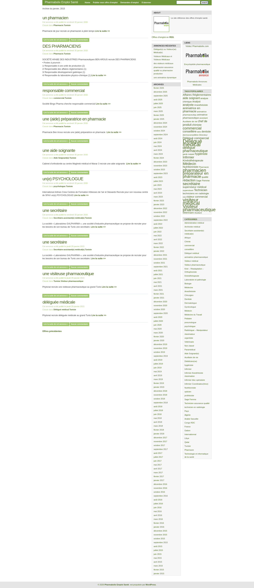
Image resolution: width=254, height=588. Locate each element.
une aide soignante (59, 150)
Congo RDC (190, 423)
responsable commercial (63, 90)
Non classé (189, 346)
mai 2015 (158, 558)
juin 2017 (158, 461)
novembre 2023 (160, 166)
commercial (59, 98)
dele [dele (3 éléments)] (199, 131)
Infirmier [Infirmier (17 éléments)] (188, 157)
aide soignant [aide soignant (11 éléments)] (191, 98)
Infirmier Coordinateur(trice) (196, 384)
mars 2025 (158, 111)
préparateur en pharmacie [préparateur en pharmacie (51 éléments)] (195, 175)
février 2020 (159, 336)
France (187, 427)
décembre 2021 (160, 255)
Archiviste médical (192, 227)
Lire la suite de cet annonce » (56, 40)
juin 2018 (158, 414)
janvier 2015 (159, 573)
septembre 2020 (161, 313)
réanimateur (190, 334)
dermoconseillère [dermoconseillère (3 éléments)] (191, 135)
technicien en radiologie (195, 407)
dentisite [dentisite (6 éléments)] (206, 131)
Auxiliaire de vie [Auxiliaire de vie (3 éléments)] (190, 121)
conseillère (189, 249)
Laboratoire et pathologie (195, 280)
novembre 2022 (160, 212)
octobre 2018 (159, 399)
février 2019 (159, 383)
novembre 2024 (160, 127)
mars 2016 (158, 519)
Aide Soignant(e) (61, 158)
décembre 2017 (160, 437)
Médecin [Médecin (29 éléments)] (189, 164)
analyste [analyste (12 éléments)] (188, 104)
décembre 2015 (160, 531)
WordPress (151, 585)
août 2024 (158, 138)
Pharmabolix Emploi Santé (61, 2)
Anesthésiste (190, 291)
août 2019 (158, 360)
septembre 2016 (161, 496)
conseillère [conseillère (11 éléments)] (189, 131)
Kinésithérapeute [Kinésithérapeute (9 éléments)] (193, 160)
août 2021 (158, 270)
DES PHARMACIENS (62, 46)
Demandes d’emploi (129, 2)
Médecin (188, 311)
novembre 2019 (160, 348)
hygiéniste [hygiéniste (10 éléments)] (201, 153)
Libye (187, 438)
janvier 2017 (159, 480)
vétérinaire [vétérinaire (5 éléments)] (188, 212)
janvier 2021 (159, 298)
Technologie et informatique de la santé (196, 455)
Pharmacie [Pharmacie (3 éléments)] (204, 167)
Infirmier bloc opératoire (195, 380)
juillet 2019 (158, 364)
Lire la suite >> (102, 31)
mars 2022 (158, 243)
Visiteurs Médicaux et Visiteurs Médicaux (163, 58)
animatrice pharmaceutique (196, 257)
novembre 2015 (160, 535)
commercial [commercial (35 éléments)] (192, 128)
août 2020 (158, 317)
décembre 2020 (160, 302)
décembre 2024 (160, 123)
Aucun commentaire (79, 40)
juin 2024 (158, 142)
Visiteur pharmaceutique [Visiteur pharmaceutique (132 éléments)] (199, 208)
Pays (187, 411)
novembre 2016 (160, 488)
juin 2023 (158, 185)
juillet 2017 (158, 457)
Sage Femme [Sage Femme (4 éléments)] (203, 180)
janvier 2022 (159, 251)
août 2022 (158, 224)
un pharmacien (55, 17)
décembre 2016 (160, 484)
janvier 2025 (159, 119)
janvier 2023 (159, 204)
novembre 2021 (160, 259)
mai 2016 (158, 511)
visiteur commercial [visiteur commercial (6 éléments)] (197, 196)
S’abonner (146, 2)
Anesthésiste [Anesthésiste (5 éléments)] (201, 105)
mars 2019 (158, 379)
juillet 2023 (158, 181)
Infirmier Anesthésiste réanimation (194, 374)
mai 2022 (158, 235)
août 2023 (158, 177)
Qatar (187, 442)
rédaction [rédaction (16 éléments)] (189, 180)
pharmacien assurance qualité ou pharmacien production (163, 70)
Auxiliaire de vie (191, 357)
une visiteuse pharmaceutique (68, 273)
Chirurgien (189, 295)
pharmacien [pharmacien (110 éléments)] (194, 170)
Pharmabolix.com (200, 46)
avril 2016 (158, 515)
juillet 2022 (158, 228)
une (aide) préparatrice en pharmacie (74, 119)
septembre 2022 (161, 220)
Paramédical (190, 350)
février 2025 (159, 115)
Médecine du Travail (193, 315)
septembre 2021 (161, 267)
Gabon (187, 430)
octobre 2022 (159, 216)
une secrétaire (55, 210)
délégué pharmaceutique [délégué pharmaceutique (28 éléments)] (195, 149)
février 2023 (159, 201)
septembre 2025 (161, 96)
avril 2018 (158, 422)
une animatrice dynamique (165, 77)
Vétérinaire (189, 342)
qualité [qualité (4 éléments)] (205, 177)
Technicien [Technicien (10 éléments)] (200, 190)
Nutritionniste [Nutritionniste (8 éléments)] (190, 166)
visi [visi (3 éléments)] (184, 197)
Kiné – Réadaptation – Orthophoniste (194, 270)
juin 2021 (158, 278)
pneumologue (190, 322)
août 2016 (158, 500)
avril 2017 (158, 469)
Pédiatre (188, 318)
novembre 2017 (160, 441)
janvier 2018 (159, 434)
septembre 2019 (161, 356)
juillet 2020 (158, 321)
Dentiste (188, 299)
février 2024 (159, 158)
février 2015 (159, 570)
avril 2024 (158, 150)
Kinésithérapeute (192, 276)
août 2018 (158, 406)
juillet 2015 (158, 550)
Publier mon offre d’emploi (105, 2)
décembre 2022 (160, 208)
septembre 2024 (161, 134)
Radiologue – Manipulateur (196, 330)
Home (87, 2)
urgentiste (189, 338)
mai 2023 (158, 189)
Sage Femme (190, 399)
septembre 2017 (161, 449)
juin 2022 (158, 232)
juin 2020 (158, 325)
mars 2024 (158, 154)
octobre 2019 (159, 352)
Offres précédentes (52, 331)
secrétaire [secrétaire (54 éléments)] (191, 184)
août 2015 (158, 546)
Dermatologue (191, 303)
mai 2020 (158, 329)
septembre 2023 (161, 173)
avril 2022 (158, 239)
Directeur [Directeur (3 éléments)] (203, 135)
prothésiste (189, 395)
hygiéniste (189, 365)
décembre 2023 (160, 162)
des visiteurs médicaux (163, 63)
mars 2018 (158, 426)
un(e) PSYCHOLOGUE (63, 178)
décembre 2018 (160, 391)
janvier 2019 (159, 387)
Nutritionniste (190, 388)
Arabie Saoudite (191, 419)
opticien (188, 392)
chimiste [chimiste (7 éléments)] (196, 124)
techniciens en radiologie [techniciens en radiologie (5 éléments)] (196, 193)
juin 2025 (158, 107)
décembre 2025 (160, 92)
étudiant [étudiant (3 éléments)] (198, 213)
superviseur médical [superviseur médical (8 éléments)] (194, 186)
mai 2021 (158, 282)
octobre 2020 (159, 309)
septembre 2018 (161, 403)
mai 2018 (158, 418)
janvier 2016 (159, 527)
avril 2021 (158, 286)
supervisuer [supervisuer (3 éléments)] (188, 190)
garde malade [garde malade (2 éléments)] (188, 154)
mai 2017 (158, 465)
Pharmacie (59, 25)
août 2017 (158, 453)
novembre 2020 (160, 305)
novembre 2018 (160, 395)
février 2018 (159, 430)
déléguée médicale (59, 302)
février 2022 (159, 247)
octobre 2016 (159, 492)
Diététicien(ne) (191, 361)
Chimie (187, 241)
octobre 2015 (159, 538)
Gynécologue (190, 307)
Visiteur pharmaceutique (72, 281)
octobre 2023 (159, 169)
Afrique (188, 238)
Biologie (188, 284)
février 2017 (159, 476)
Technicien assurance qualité (197, 403)
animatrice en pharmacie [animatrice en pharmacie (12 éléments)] (191, 109)
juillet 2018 (158, 410)
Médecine (189, 287)
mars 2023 (158, 197)
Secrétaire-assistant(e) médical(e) (69, 218)
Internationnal (190, 434)
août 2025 (158, 100)
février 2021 (159, 294)
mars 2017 (158, 472)
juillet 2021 (158, 274)
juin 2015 (158, 554)
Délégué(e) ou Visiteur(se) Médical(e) (165, 51)
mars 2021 (158, 290)
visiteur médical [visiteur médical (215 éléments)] (191, 201)
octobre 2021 (159, 263)
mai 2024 (158, 146)
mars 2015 (158, 566)
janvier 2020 (159, 340)
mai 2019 (158, 371)
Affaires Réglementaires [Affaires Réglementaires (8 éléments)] (197, 94)
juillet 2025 (158, 103)
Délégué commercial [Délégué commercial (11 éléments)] (196, 138)
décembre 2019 (160, 344)
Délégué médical (61, 309)
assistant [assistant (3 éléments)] (203, 118)
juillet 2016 (158, 504)
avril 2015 (158, 562)
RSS (171, 37)
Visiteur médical (191, 261)
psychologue (60, 186)
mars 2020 (158, 333)
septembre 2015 (161, 542)
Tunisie (67, 25)
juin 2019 (158, 368)
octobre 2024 (159, 131)
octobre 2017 (159, 445)
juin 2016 (158, 507)
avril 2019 (158, 375)
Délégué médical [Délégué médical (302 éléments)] (192, 142)
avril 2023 (158, 193)
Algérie (187, 415)
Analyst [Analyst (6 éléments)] (196, 101)
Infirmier (188, 369)
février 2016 (159, 523)
